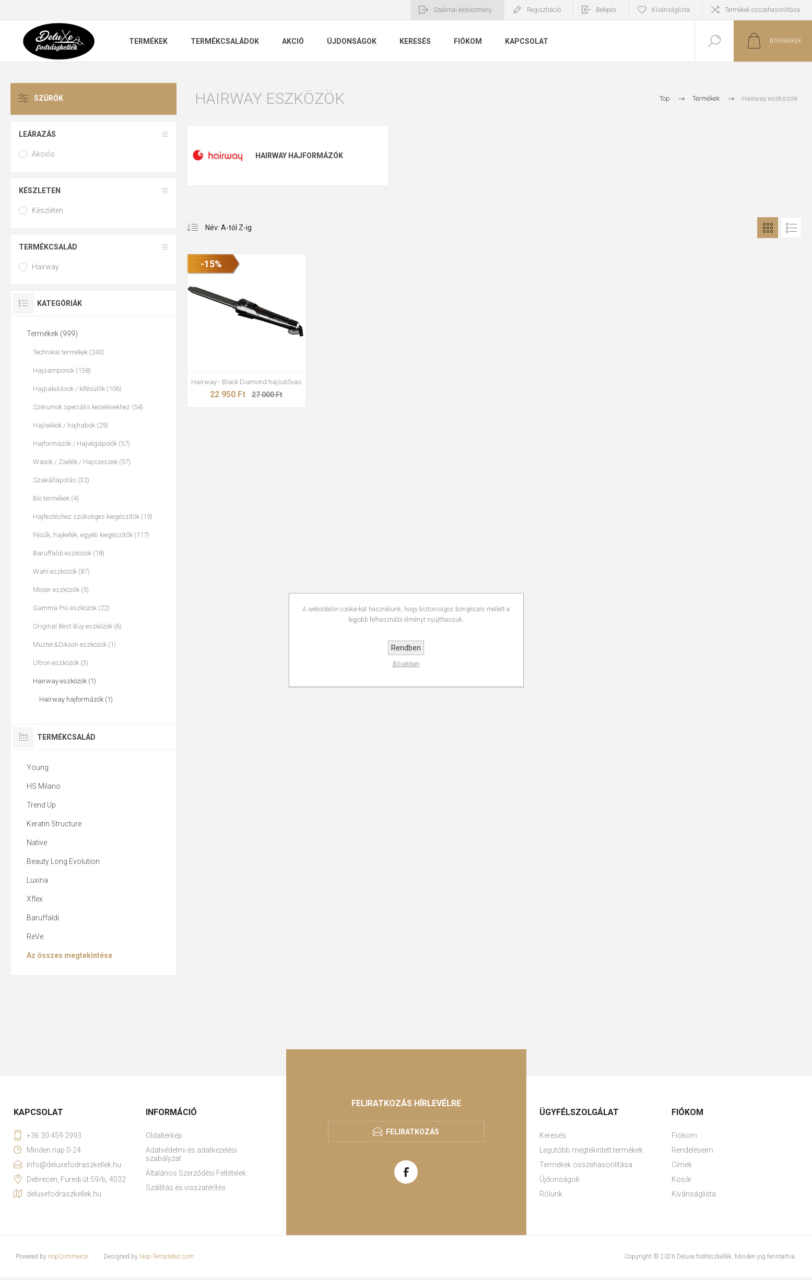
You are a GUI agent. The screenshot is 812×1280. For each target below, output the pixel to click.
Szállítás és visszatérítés (186, 1187)
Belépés (606, 10)
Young (38, 767)
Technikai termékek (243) (68, 352)
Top (665, 98)
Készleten (40, 190)
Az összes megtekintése (69, 955)
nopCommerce (68, 1256)
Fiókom (684, 1135)
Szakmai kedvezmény (462, 10)
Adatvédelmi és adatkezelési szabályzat (191, 1154)
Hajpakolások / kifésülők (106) (77, 389)
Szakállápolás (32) (61, 480)
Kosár (682, 1179)
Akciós (43, 154)
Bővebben (406, 664)
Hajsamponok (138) (62, 370)
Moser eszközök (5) (61, 590)
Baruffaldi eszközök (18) (68, 553)
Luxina (37, 880)
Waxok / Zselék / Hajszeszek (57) (82, 462)
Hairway (45, 267)
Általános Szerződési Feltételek (196, 1173)
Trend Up (41, 805)
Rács (767, 227)
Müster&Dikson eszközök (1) (74, 644)
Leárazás (37, 134)
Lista (791, 227)
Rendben (406, 648)
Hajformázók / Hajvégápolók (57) (81, 443)
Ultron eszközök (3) (60, 663)
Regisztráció (544, 10)
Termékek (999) (52, 333)
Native (37, 842)
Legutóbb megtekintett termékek (591, 1150)
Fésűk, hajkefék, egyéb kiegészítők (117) (91, 535)
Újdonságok (559, 1179)
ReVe (35, 936)
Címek (682, 1164)
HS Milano (44, 786)
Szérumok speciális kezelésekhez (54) (88, 407)
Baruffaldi (43, 918)
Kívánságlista (694, 1194)
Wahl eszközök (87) (61, 571)
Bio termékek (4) (56, 498)
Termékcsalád (48, 247)
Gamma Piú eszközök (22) (71, 608)
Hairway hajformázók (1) (76, 699)
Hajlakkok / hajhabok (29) (70, 425)
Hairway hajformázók (299, 155)
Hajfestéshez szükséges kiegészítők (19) (92, 516)
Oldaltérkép (164, 1135)
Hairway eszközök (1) (64, 681)
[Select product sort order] (220, 227)
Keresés (552, 1135)
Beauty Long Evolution (63, 861)
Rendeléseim (692, 1150)
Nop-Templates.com (166, 1256)
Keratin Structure (54, 824)
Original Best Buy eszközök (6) (77, 626)
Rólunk (550, 1194)
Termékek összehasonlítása (762, 10)
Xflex (35, 899)
